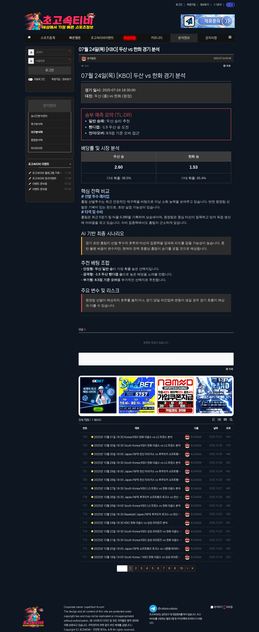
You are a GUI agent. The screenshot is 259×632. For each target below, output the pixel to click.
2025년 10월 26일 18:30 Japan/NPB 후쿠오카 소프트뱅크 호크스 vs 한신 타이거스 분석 (137, 497)
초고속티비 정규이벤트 (42, 178)
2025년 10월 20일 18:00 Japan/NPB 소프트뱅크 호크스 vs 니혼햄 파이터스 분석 (137, 548)
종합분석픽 (37, 140)
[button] (230, 37)
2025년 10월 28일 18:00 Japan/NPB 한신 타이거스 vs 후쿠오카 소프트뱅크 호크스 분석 (137, 479)
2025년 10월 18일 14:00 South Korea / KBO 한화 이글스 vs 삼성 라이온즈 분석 (137, 557)
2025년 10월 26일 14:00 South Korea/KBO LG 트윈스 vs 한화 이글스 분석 (135, 505)
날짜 (215, 428)
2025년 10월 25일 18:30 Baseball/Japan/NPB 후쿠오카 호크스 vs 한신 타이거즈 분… (137, 514)
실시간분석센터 (39, 116)
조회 (228, 428)
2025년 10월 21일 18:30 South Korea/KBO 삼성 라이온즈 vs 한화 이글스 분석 (137, 540)
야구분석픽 (37, 132)
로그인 (179, 4)
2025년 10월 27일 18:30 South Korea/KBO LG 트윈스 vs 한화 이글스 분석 (135, 488)
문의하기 (217, 607)
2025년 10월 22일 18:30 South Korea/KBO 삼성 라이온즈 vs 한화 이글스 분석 (137, 531)
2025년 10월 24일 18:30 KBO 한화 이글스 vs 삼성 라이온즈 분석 (129, 522)
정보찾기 (204, 4)
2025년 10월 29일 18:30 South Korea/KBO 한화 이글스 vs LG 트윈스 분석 (135, 462)
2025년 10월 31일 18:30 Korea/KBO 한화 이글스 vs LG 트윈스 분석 (131, 437)
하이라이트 (37, 148)
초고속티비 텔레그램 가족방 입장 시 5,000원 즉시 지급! (45, 173)
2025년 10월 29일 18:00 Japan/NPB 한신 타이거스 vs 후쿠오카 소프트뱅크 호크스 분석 (137, 471)
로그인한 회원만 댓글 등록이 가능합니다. (156, 359)
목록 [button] (227, 66)
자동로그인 (39, 79)
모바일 (228, 607)
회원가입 (191, 4)
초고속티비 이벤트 (38, 164)
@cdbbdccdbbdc (168, 608)
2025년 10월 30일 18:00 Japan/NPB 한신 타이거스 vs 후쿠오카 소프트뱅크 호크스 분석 (137, 454)
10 (181, 568)
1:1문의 (217, 4)
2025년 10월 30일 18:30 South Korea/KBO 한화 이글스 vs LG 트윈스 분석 (135, 445)
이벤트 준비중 (37, 183)
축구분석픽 (37, 124)
